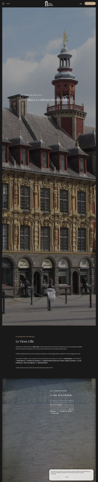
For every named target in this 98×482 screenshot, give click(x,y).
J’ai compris (57, 477)
